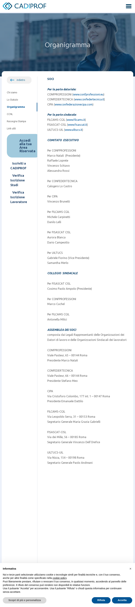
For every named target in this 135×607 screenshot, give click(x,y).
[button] (130, 568)
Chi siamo (12, 92)
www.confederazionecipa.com (74, 104)
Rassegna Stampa (16, 121)
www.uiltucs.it (73, 129)
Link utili (11, 128)
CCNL (10, 114)
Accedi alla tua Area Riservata (27, 145)
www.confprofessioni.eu (88, 94)
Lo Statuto (12, 99)
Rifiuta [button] (101, 600)
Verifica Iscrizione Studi (17, 180)
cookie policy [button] (59, 578)
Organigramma (16, 106)
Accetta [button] (122, 600)
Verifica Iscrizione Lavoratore (18, 197)
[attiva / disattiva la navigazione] (127, 6)
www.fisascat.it (77, 124)
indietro (21, 80)
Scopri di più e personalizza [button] (24, 600)
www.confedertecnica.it (89, 99)
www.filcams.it (76, 119)
